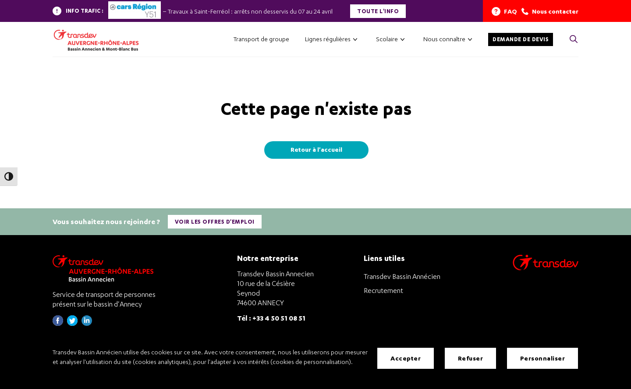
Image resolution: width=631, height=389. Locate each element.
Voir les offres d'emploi (215, 221)
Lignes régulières (328, 39)
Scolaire (387, 39)
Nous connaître (444, 39)
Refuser (470, 358)
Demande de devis (521, 39)
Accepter (405, 358)
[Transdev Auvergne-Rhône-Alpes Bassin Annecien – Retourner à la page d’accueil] (105, 267)
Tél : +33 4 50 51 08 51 (271, 317)
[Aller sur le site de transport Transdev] (545, 267)
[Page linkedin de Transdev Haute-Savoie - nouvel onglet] (87, 323)
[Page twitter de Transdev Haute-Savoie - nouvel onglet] (72, 323)
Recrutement (383, 290)
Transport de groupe (261, 39)
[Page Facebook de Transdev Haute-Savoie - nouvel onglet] (58, 323)
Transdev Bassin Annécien (402, 276)
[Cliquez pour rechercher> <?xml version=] (573, 39)
